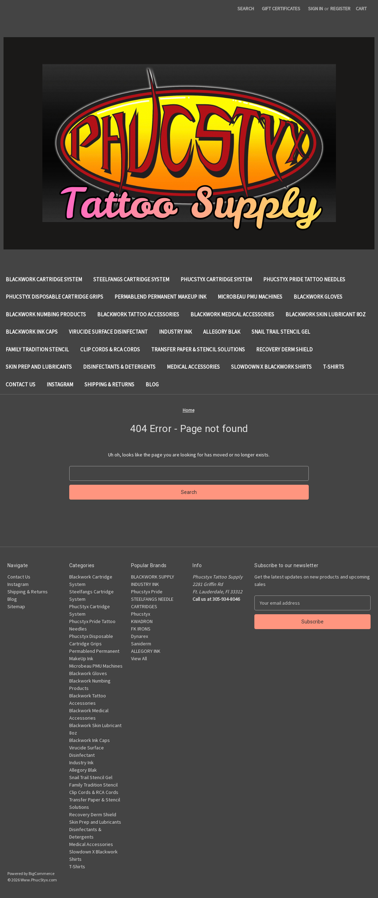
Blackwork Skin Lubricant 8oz (325, 314)
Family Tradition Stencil (37, 349)
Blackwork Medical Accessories (232, 314)
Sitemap (16, 606)
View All (139, 658)
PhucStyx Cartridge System (216, 279)
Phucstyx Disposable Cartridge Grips (54, 296)
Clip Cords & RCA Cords (110, 349)
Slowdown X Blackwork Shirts (271, 366)
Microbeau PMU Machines (250, 296)
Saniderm (141, 643)
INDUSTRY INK (145, 584)
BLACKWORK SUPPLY (152, 577)
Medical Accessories (193, 366)
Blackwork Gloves (318, 296)
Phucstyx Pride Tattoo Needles (304, 279)
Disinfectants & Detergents (119, 366)
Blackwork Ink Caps (32, 331)
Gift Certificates (281, 8)
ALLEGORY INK (145, 651)
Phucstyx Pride (147, 591)
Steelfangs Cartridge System (131, 279)
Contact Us (20, 384)
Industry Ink (175, 331)
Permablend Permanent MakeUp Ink (160, 296)
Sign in (315, 8)
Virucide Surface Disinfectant (108, 331)
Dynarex (139, 636)
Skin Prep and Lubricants (39, 366)
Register (340, 8)
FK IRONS (140, 629)
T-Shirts (333, 366)
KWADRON (142, 621)
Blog (152, 384)
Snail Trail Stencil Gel (281, 331)
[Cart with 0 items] (361, 8)
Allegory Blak (221, 331)
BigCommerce (41, 873)
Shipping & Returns (109, 384)
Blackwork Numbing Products (46, 314)
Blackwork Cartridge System (44, 279)
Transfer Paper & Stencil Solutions (198, 349)
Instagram (60, 384)
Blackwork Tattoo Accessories (138, 314)
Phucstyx (140, 614)
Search (245, 8)
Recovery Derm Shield (284, 349)
